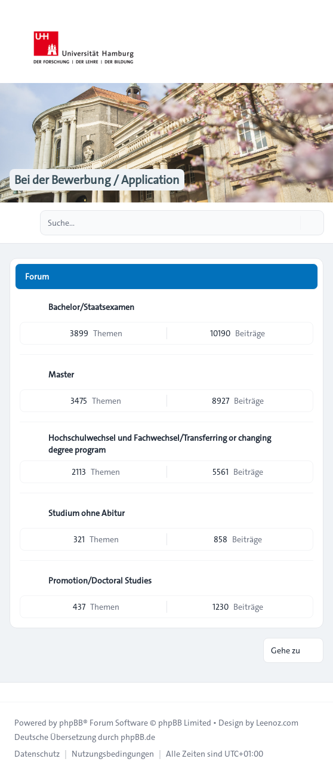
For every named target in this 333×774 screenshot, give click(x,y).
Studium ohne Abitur (86, 513)
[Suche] (290, 223)
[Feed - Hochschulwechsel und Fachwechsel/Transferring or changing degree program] (303, 442)
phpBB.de (138, 737)
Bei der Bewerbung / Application (97, 179)
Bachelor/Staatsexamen (91, 307)
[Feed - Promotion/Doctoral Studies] (303, 580)
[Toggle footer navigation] (14, 692)
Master (61, 374)
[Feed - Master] (303, 374)
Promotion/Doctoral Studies (100, 580)
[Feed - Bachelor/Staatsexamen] (303, 307)
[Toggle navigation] (318, 42)
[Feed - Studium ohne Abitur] (303, 513)
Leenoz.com (277, 723)
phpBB (71, 723)
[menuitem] (37, 754)
